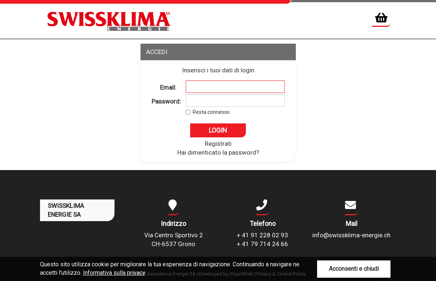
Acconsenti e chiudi (354, 268)
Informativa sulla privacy (114, 272)
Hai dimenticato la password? (218, 152)
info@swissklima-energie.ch (351, 235)
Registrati (218, 143)
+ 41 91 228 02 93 (262, 235)
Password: (166, 101)
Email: (168, 87)
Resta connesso (211, 112)
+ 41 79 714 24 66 (262, 244)
